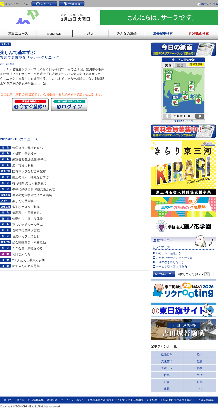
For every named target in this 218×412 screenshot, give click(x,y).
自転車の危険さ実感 (26, 230)
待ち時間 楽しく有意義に (29, 183)
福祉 (200, 368)
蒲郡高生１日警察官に (27, 213)
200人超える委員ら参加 (28, 260)
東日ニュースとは (14, 400)
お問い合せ (153, 400)
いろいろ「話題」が (168, 253)
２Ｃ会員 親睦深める (27, 248)
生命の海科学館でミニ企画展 (32, 195)
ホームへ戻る (209, 3)
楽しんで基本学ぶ (24, 201)
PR (200, 388)
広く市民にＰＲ (23, 165)
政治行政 (166, 354)
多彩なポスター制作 (26, 207)
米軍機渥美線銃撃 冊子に (29, 159)
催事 (167, 375)
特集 (200, 382)
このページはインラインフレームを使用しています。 (183, 90)
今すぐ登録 (30, 104)
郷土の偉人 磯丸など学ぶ (30, 177)
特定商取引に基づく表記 (177, 400)
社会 (167, 382)
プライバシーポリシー (74, 400)
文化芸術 (166, 361)
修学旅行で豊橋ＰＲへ (27, 148)
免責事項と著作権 (100, 400)
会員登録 (72, 3)
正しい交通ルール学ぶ (27, 224)
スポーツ (166, 368)
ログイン (44, 3)
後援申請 (52, 400)
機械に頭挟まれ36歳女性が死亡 (33, 189)
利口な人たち (21, 254)
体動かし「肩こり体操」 (29, 218)
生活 (200, 375)
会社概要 (138, 400)
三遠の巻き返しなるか (170, 262)
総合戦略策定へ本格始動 (29, 242)
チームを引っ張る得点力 (171, 266)
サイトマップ (122, 400)
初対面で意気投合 (24, 153)
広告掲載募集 (36, 400)
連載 (167, 388)
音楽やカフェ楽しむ (26, 236)
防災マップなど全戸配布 (29, 171)
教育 (200, 361)
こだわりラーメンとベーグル (174, 257)
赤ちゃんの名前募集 (26, 266)
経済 (200, 354)
